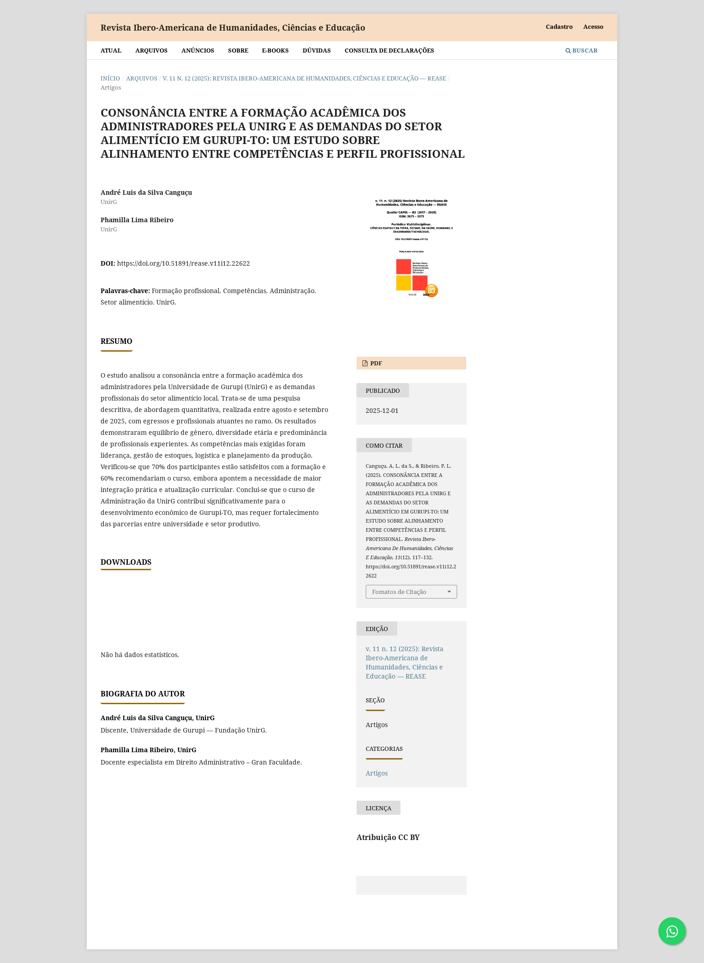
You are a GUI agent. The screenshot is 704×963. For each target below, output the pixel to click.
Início (110, 78)
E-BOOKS (275, 50)
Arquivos (151, 50)
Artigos (377, 773)
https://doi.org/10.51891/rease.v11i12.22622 (183, 263)
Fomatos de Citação (399, 592)
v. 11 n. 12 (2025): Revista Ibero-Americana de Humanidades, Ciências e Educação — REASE (304, 78)
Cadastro (559, 26)
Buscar (581, 50)
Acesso (593, 26)
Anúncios (197, 50)
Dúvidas (317, 50)
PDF (375, 363)
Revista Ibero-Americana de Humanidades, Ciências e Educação (233, 27)
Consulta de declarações (389, 50)
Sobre (238, 50)
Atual (111, 50)
